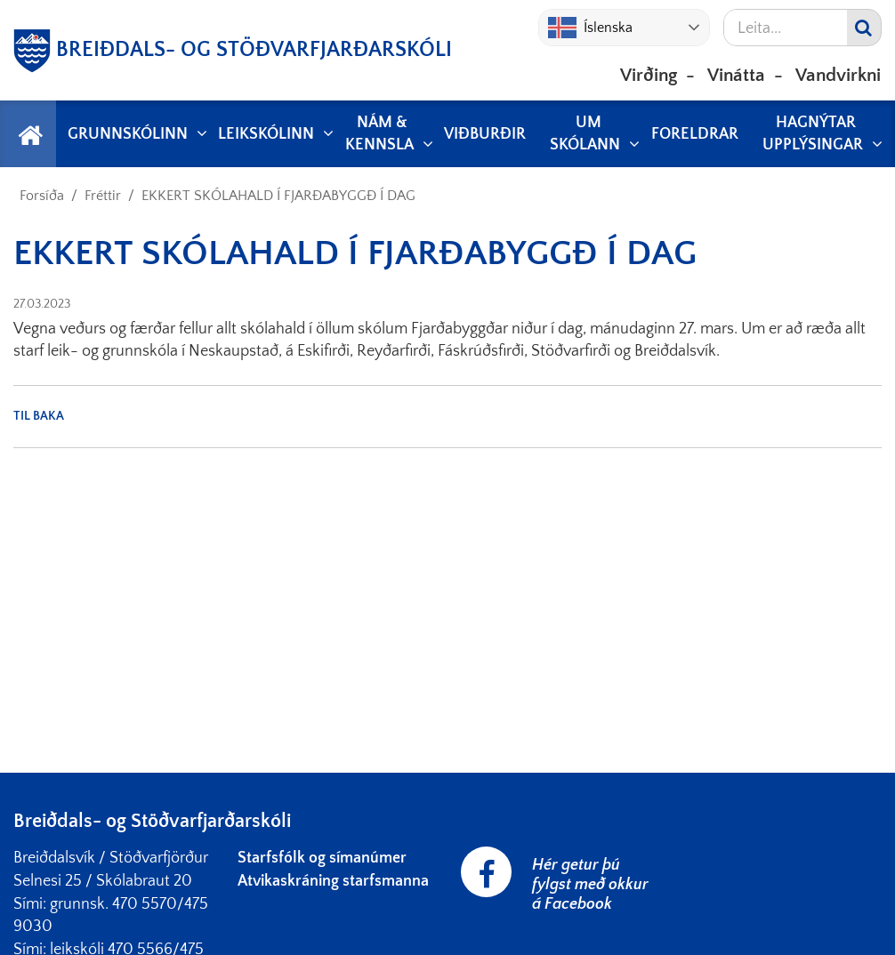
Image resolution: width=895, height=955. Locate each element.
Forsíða (42, 196)
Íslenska (590, 27)
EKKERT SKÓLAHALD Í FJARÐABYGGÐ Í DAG (278, 196)
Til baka (38, 416)
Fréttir (103, 196)
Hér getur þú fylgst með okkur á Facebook (590, 884)
